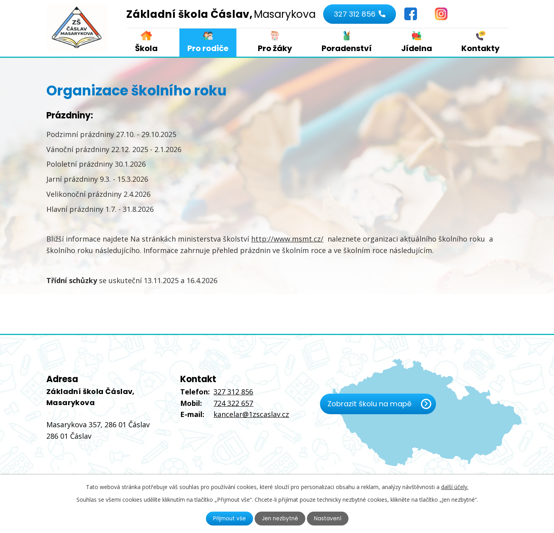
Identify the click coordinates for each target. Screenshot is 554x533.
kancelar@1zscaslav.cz (251, 414)
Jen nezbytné (280, 518)
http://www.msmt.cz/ (287, 239)
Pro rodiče (207, 48)
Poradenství (347, 48)
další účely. (454, 486)
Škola (146, 48)
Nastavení (329, 518)
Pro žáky (275, 48)
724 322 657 (233, 403)
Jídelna (416, 48)
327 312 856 (353, 14)
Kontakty (480, 48)
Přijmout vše (228, 518)
